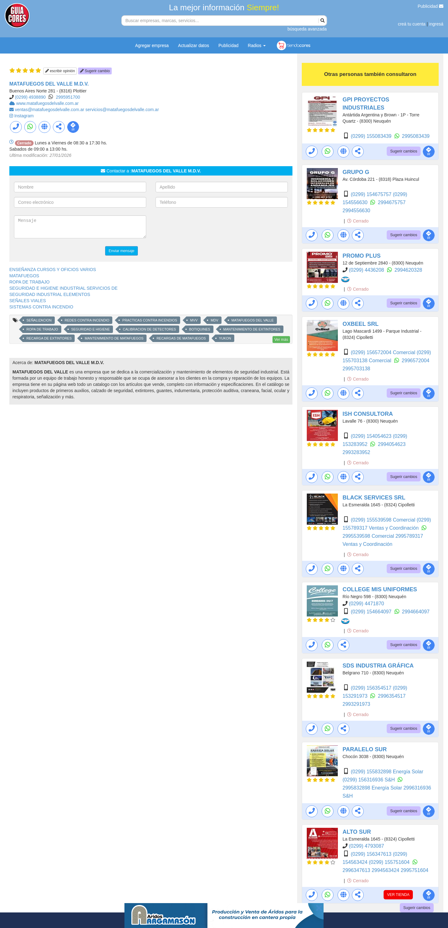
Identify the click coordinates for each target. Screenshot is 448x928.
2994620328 (408, 270)
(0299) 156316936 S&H (369, 779)
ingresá (436, 23)
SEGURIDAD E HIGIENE (90, 329)
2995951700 (68, 97)
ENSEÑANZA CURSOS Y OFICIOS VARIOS (52, 269)
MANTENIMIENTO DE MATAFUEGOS (114, 338)
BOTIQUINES (199, 329)
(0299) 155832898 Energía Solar (387, 771)
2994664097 (416, 611)
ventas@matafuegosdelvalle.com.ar (50, 109)
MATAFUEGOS (24, 275)
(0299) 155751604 (390, 862)
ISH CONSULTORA (368, 414)
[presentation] (203, 227)
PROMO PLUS (361, 256)
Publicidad (431, 6)
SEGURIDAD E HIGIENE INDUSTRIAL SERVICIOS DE (63, 288)
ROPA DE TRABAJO (29, 281)
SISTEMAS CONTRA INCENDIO (41, 306)
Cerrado (357, 220)
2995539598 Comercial (369, 536)
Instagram (24, 115)
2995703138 (356, 368)
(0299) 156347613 (372, 854)
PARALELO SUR (365, 749)
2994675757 (392, 202)
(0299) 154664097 (372, 611)
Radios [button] (257, 45)
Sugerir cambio (95, 71)
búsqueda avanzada (307, 28)
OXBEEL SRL (361, 324)
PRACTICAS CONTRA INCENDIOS (149, 320)
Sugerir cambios (403, 151)
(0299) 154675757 (372, 194)
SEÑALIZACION (39, 320)
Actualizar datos (193, 45)
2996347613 (357, 870)
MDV (214, 320)
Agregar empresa (152, 45)
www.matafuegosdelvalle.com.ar (47, 103)
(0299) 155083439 (372, 136)
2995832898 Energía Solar (373, 787)
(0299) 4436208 (367, 270)
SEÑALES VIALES (27, 300)
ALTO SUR (357, 832)
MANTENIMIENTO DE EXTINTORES (252, 329)
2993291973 (356, 704)
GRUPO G (356, 172)
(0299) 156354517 (372, 688)
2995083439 (416, 136)
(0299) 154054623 (372, 436)
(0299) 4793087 (366, 846)
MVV (194, 320)
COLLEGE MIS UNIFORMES (380, 589)
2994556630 (356, 210)
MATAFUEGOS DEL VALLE (252, 320)
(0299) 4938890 (30, 97)
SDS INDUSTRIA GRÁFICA (378, 666)
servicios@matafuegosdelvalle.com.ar (122, 109)
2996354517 (392, 696)
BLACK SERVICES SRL (374, 497)
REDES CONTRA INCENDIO (87, 320)
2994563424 (385, 870)
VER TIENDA (398, 895)
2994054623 (392, 444)
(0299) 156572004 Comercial (384, 352)
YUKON (225, 338)
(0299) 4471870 (366, 603)
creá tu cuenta (412, 23)
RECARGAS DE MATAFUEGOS (181, 338)
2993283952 (356, 452)
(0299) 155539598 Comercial (384, 520)
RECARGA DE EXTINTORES (49, 338)
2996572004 (415, 360)
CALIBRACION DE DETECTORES (149, 329)
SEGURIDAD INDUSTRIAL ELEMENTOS (49, 294)
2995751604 (414, 870)
